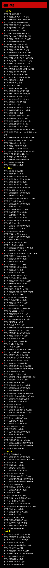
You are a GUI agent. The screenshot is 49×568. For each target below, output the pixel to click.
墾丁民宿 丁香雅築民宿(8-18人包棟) (16, 74)
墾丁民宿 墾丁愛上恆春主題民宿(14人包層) (18, 292)
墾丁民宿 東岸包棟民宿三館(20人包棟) (17, 432)
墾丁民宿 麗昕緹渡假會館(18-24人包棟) (17, 385)
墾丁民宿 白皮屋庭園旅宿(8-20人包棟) (17, 94)
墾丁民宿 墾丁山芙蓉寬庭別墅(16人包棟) (17, 349)
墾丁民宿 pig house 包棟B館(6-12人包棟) (17, 36)
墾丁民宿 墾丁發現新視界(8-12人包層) (17, 77)
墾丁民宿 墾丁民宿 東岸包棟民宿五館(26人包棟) (20, 506)
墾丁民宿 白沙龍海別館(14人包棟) (15, 283)
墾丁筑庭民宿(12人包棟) (12, 223)
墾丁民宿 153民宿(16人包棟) (13, 344)
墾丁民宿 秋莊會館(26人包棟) (14, 509)
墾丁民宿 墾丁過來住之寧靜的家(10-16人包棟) (19, 151)
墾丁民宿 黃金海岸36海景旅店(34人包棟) (17, 545)
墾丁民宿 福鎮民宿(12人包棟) (14, 231)
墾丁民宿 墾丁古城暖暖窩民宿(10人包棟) (17, 121)
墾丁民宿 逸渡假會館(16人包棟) (14, 338)
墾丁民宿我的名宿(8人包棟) (13, 83)
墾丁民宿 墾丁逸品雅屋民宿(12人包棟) (17, 220)
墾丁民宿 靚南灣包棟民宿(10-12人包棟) (17, 110)
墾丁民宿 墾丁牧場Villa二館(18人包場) (16, 399)
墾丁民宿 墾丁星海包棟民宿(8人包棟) (16, 91)
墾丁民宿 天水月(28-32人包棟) (14, 517)
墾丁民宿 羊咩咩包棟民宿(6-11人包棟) (17, 55)
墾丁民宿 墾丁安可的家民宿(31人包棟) (17, 534)
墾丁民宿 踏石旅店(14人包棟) (14, 286)
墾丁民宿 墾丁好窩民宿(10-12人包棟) (16, 124)
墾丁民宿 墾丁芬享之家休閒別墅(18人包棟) (18, 393)
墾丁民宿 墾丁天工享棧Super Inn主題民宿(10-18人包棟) (21, 133)
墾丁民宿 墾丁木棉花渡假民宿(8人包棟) (17, 63)
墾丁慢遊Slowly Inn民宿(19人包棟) (15, 418)
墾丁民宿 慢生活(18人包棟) (13, 404)
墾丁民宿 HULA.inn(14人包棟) (13, 322)
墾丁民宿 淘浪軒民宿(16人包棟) (14, 371)
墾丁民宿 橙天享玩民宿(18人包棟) (15, 401)
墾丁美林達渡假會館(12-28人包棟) (15, 242)
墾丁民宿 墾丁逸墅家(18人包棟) (14, 382)
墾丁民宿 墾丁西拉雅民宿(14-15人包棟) (17, 316)
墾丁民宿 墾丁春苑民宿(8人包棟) (15, 72)
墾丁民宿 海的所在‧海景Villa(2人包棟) (16, 17)
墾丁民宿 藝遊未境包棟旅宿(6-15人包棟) (17, 52)
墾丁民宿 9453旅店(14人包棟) (14, 311)
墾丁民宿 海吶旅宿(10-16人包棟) (15, 143)
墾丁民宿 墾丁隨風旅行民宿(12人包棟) (17, 193)
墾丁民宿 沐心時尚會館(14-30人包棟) (16, 275)
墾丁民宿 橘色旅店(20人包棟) (14, 434)
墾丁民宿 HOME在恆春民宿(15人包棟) (16, 330)
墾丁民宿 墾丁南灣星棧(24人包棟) (15, 490)
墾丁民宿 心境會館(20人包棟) (14, 448)
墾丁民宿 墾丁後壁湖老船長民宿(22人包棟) (18, 479)
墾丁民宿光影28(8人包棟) (12, 104)
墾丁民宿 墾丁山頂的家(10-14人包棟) (16, 148)
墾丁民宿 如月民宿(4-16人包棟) (14, 28)
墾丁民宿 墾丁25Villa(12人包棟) (14, 239)
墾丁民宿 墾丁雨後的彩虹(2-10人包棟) (17, 19)
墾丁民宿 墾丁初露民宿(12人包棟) (15, 259)
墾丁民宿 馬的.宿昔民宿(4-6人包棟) (16, 22)
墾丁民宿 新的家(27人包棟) (13, 514)
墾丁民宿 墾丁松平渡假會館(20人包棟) (17, 440)
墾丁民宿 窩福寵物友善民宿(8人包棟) (16, 99)
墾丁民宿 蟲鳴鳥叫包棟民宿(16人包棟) (17, 358)
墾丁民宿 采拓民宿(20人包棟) (14, 429)
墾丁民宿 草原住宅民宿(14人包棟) (15, 297)
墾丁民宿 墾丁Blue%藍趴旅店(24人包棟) (17, 487)
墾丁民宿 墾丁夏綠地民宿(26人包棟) (16, 512)
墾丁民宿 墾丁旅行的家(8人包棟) (15, 102)
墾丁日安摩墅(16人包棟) (12, 347)
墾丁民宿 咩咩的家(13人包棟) (14, 261)
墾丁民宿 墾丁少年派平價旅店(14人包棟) (17, 281)
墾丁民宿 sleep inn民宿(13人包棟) (15, 264)
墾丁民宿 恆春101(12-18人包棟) (14, 228)
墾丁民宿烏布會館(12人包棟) (13, 171)
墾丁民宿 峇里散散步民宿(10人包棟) (16, 118)
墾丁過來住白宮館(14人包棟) (13, 294)
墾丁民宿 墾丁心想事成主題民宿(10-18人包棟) (19, 137)
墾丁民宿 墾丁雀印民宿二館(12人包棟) (17, 226)
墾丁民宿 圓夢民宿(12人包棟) (14, 195)
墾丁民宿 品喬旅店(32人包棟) (14, 542)
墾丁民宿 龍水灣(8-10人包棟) (14, 80)
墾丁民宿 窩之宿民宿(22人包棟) (14, 468)
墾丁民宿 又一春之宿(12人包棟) (14, 201)
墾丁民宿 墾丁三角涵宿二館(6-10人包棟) (17, 39)
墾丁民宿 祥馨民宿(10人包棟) (14, 162)
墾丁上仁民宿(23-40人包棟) (13, 484)
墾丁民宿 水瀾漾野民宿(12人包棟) (15, 212)
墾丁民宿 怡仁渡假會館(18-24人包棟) (16, 390)
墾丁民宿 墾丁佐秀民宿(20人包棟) (15, 423)
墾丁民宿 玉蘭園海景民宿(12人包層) (16, 209)
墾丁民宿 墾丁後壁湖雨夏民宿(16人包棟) (17, 366)
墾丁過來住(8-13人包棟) (12, 85)
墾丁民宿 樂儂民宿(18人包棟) (14, 415)
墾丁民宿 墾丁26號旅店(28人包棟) (15, 520)
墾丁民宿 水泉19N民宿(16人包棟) (15, 374)
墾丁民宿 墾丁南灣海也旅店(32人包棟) (17, 537)
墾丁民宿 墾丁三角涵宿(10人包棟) (15, 146)
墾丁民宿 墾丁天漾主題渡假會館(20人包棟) (18, 443)
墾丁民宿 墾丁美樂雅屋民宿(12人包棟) (17, 187)
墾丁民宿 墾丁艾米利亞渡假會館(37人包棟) (18, 553)
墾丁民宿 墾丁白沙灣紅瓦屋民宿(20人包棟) (18, 445)
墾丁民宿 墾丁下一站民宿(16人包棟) (16, 355)
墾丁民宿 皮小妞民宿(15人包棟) (14, 325)
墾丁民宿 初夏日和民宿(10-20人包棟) (16, 154)
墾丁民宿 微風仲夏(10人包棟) (14, 113)
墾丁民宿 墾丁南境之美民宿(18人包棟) (17, 388)
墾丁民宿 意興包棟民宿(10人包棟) (15, 157)
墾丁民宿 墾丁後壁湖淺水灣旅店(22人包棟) (18, 481)
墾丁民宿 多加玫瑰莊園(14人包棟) (15, 300)
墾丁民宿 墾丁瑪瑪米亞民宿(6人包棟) (16, 50)
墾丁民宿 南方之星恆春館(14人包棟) (16, 289)
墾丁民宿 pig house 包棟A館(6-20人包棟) (17, 33)
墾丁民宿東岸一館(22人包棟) (13, 462)
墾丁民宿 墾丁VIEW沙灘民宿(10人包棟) (17, 115)
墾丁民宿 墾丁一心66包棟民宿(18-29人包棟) (19, 396)
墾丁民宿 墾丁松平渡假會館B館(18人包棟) (18, 410)
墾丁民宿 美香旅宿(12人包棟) (14, 245)
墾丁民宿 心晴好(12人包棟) (13, 206)
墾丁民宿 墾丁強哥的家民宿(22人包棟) (17, 457)
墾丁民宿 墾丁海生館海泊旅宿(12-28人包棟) (19, 248)
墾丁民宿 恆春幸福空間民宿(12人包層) (17, 237)
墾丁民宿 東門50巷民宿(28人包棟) (15, 523)
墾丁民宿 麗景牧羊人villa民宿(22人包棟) (17, 476)
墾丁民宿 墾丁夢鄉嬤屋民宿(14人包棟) (17, 308)
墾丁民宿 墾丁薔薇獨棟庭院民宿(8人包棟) (18, 66)
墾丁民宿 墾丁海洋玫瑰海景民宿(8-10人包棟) (19, 69)
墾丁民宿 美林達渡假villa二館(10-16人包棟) (18, 140)
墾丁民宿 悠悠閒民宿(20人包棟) (14, 426)
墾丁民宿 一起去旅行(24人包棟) (14, 501)
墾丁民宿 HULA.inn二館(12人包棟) (15, 250)
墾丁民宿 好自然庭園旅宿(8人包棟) (15, 88)
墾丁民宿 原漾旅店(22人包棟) (14, 473)
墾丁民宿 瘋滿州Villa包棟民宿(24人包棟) (17, 498)
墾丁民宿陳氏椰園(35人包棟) (13, 548)
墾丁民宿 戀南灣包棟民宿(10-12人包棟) (17, 107)
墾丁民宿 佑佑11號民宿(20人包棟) (15, 437)
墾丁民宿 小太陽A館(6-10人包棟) (15, 30)
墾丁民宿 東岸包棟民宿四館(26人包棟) (17, 503)
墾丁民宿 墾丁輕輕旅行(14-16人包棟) (16, 314)
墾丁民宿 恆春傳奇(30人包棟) (14, 528)
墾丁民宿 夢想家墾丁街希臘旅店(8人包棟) (18, 61)
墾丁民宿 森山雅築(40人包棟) (14, 559)
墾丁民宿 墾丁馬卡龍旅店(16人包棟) (16, 336)
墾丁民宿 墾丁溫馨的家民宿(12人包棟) (17, 204)
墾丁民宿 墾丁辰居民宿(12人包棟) (15, 176)
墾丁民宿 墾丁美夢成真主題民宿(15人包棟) (18, 327)
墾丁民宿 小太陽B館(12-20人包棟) (15, 190)
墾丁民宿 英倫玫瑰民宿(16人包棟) (15, 363)
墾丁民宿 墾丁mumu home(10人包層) (16, 159)
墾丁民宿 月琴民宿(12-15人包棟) (15, 215)
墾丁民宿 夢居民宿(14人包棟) (14, 305)
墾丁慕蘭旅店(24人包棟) (12, 492)
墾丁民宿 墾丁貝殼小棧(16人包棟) (15, 341)
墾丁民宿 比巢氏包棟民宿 (12, 14)
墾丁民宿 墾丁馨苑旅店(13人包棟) (15, 267)
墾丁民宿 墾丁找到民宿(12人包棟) (15, 217)
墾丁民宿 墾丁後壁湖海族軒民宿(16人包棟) (18, 368)
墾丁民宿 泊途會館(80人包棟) (14, 564)
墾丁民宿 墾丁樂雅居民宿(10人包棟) (16, 126)
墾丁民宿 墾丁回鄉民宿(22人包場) (15, 470)
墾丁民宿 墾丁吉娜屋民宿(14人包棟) (16, 303)
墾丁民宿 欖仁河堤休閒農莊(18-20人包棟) (18, 412)
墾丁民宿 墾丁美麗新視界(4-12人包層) (17, 25)
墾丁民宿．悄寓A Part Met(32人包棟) (16, 540)
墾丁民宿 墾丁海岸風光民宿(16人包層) (17, 333)
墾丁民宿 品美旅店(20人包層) (14, 421)
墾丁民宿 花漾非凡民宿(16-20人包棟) (16, 360)
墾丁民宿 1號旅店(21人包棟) (13, 454)
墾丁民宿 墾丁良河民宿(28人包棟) (15, 525)
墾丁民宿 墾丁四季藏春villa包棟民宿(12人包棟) (19, 198)
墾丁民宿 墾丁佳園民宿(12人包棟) (15, 182)
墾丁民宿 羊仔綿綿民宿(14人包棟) (15, 278)
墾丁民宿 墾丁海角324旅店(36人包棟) (16, 551)
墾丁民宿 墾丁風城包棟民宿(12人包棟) (17, 179)
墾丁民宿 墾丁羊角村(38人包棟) (14, 556)
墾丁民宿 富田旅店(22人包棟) (14, 465)
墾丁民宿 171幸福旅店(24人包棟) (15, 495)
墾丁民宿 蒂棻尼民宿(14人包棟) (14, 272)
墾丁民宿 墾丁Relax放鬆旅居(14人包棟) (17, 319)
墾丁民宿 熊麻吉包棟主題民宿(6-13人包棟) (18, 58)
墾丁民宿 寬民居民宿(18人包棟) (14, 407)
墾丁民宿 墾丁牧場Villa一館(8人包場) (16, 96)
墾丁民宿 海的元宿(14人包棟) (14, 270)
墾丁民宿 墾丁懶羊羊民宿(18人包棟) (16, 379)
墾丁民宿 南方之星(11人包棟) (14, 173)
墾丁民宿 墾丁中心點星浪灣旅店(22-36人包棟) (19, 459)
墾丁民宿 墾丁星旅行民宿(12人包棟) (16, 184)
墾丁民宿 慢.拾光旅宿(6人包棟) (14, 41)
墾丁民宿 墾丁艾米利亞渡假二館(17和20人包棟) (20, 377)
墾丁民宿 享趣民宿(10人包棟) (14, 165)
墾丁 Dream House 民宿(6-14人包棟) (16, 44)
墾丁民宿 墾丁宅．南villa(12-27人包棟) (17, 256)
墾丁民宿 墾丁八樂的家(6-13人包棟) (16, 47)
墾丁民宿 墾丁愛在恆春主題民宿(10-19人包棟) (19, 129)
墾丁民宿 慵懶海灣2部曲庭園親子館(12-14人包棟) (20, 253)
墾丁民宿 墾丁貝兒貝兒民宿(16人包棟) (17, 352)
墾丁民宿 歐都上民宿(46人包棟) (14, 562)
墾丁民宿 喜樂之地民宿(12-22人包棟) (16, 234)
